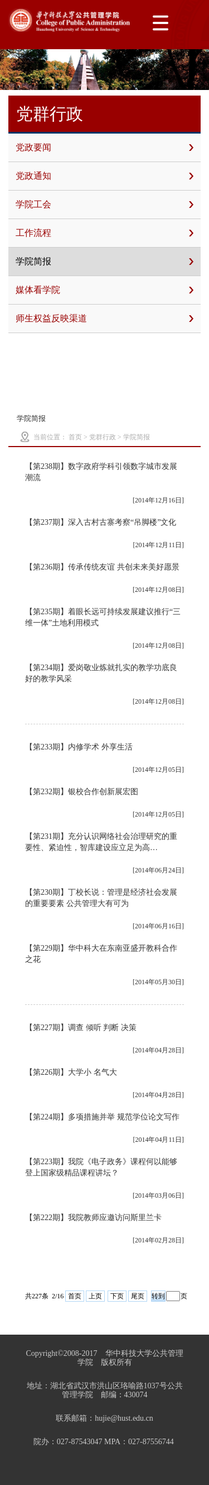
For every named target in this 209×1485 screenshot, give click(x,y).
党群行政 (102, 437)
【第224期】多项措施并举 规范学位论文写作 (102, 1117)
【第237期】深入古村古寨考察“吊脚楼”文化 (100, 522)
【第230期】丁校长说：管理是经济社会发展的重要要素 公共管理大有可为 (101, 898)
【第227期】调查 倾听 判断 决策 (81, 1027)
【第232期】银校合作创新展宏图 (81, 791)
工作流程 (104, 233)
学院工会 (104, 204)
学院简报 (104, 262)
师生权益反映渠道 (104, 319)
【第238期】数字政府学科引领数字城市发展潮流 (101, 472)
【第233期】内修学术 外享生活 (79, 747)
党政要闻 (104, 147)
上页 (95, 1296)
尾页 (137, 1296)
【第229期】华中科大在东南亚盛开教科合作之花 (101, 954)
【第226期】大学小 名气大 (71, 1072)
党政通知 (104, 176)
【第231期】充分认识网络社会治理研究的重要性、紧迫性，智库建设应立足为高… (101, 842)
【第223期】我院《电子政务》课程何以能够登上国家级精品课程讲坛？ (101, 1167)
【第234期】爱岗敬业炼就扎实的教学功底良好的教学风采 (101, 673)
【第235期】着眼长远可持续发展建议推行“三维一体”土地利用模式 (103, 617)
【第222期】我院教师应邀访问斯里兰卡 (93, 1217)
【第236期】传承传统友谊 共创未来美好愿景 (102, 567)
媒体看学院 (104, 290)
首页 (75, 437)
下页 (117, 1296)
